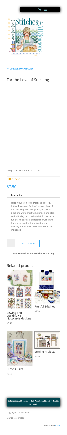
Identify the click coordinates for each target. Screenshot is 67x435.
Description (16, 195)
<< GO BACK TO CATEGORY (20, 68)
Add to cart (29, 243)
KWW (57, 425)
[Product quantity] (11, 243)
